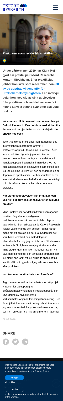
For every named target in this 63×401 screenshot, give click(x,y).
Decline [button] (14, 389)
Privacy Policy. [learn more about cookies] (42, 371)
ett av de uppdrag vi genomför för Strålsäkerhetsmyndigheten (31, 89)
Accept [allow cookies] (14, 377)
